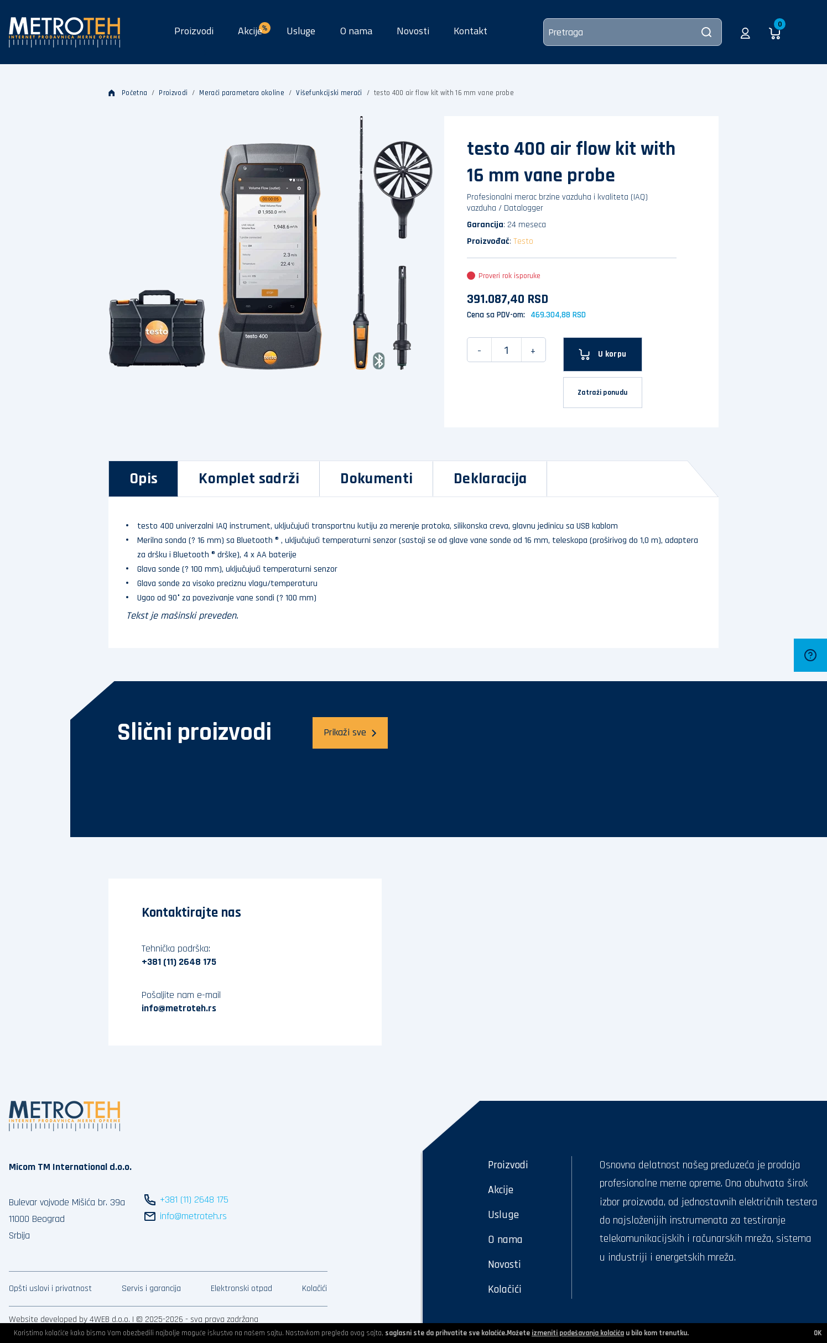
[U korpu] (602, 354)
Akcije (500, 1190)
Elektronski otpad (241, 1288)
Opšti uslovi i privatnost (50, 1288)
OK (817, 1333)
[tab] (143, 479)
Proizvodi (194, 30)
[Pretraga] (632, 32)
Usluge (301, 30)
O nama (356, 30)
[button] (745, 32)
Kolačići (314, 1288)
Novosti (413, 30)
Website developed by (48, 1319)
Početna (127, 92)
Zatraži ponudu (602, 392)
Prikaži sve (350, 732)
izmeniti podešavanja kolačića (578, 1333)
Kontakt (470, 30)
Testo (523, 241)
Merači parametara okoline (241, 92)
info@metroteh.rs (179, 1008)
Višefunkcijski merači (329, 92)
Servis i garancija (151, 1288)
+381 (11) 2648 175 (179, 961)
